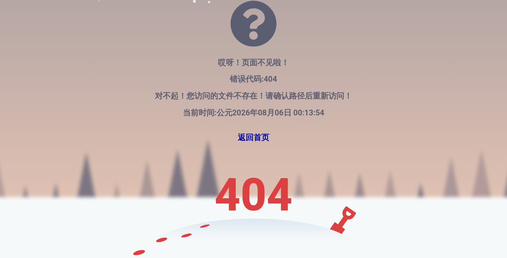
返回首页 (253, 137)
